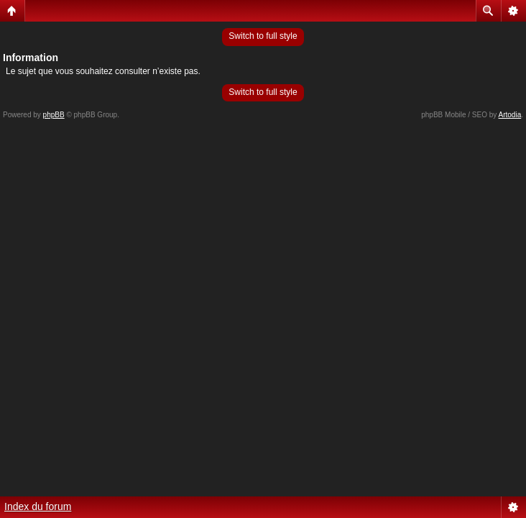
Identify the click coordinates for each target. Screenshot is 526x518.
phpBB (54, 115)
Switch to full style (263, 36)
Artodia (510, 115)
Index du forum (37, 506)
